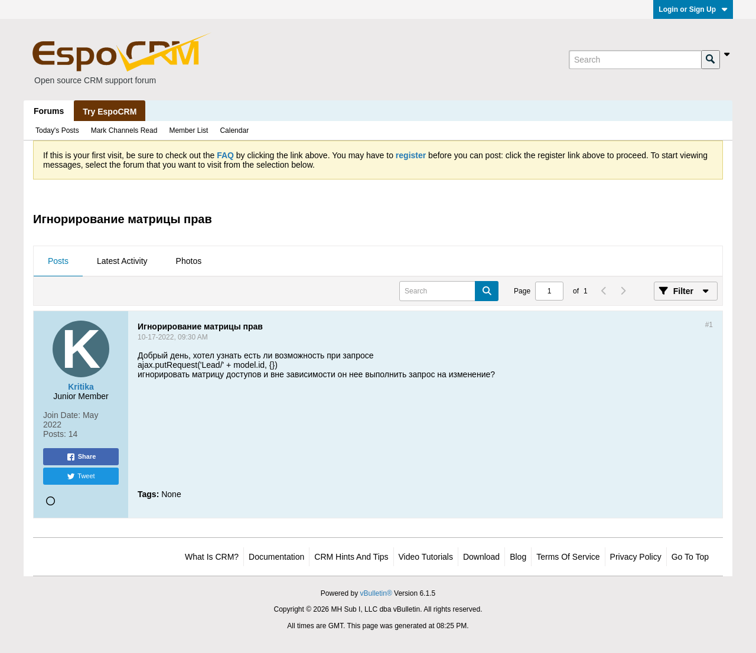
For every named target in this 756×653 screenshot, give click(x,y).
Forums (49, 111)
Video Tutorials (426, 556)
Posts (58, 261)
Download (481, 556)
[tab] (58, 261)
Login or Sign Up (693, 9)
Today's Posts (57, 130)
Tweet (80, 476)
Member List (188, 130)
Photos (189, 261)
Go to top (690, 556)
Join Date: (61, 415)
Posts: (54, 434)
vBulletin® (376, 593)
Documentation (276, 556)
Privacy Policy (636, 556)
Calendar (234, 130)
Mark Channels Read (124, 130)
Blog (518, 556)
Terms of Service (567, 556)
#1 (709, 325)
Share (81, 457)
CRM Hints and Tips (351, 556)
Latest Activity (122, 261)
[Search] (635, 59)
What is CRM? (212, 556)
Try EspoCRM (109, 111)
